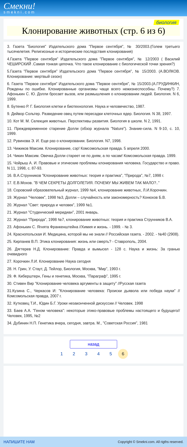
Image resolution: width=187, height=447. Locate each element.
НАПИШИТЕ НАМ (19, 442)
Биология (166, 22)
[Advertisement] (93, 401)
